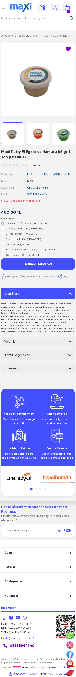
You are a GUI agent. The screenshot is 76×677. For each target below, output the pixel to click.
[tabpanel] (19, 477)
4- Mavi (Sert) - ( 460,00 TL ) (22, 244)
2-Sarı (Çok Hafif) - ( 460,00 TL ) (24, 228)
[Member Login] (54, 7)
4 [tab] (45, 489)
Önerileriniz (12, 368)
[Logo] (22, 7)
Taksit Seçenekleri (17, 355)
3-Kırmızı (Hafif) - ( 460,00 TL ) (23, 239)
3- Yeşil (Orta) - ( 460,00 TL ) (22, 233)
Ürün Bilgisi (12, 293)
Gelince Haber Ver (38, 264)
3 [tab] (40, 489)
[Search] (38, 18)
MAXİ (30, 181)
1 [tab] (31, 489)
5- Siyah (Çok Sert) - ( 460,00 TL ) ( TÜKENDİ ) (32, 249)
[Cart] (67, 7)
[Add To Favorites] (68, 49)
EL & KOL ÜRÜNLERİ (39, 174)
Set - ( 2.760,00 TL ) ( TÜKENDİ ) (24, 254)
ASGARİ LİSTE (62, 174)
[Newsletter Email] (38, 530)
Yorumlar (10, 341)
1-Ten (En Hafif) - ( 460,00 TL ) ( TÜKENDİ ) (30, 223)
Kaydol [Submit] (63, 530)
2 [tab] (36, 489)
